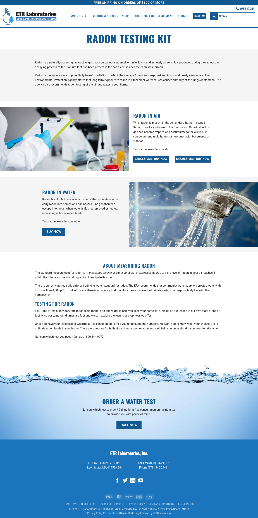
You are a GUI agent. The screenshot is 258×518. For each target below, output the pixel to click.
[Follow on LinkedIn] (132, 481)
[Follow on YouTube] (140, 481)
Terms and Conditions (160, 504)
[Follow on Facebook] (117, 481)
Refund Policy (185, 504)
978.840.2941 (247, 8)
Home (67, 504)
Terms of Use (111, 513)
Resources (166, 16)
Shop (126, 16)
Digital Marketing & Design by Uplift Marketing (145, 513)
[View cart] (199, 16)
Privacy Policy (136, 504)
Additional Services (105, 16)
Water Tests (80, 16)
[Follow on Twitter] (125, 481)
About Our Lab (144, 16)
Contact (183, 16)
